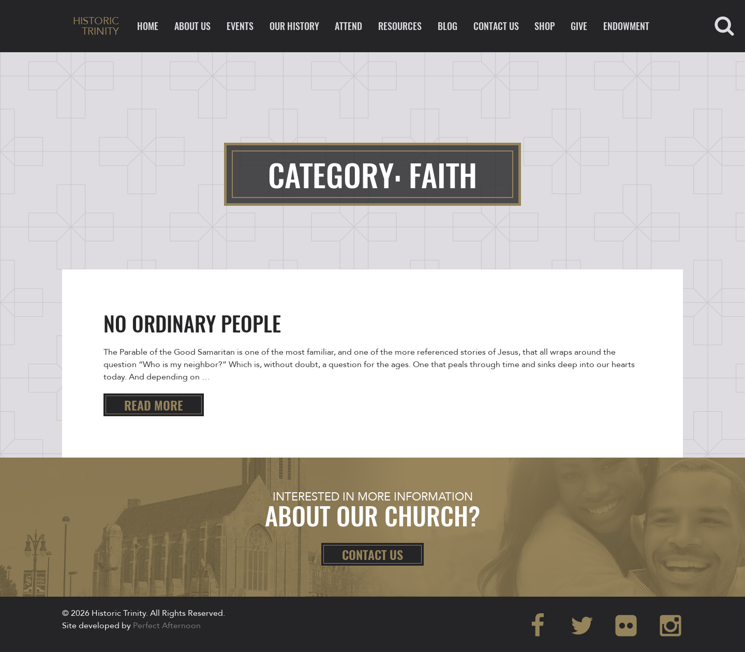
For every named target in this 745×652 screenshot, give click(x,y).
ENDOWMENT (626, 26)
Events (240, 26)
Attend (348, 26)
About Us (192, 26)
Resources (400, 26)
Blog (447, 26)
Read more (153, 405)
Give (579, 26)
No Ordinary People (192, 323)
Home (147, 26)
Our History (294, 26)
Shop (544, 26)
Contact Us (496, 26)
